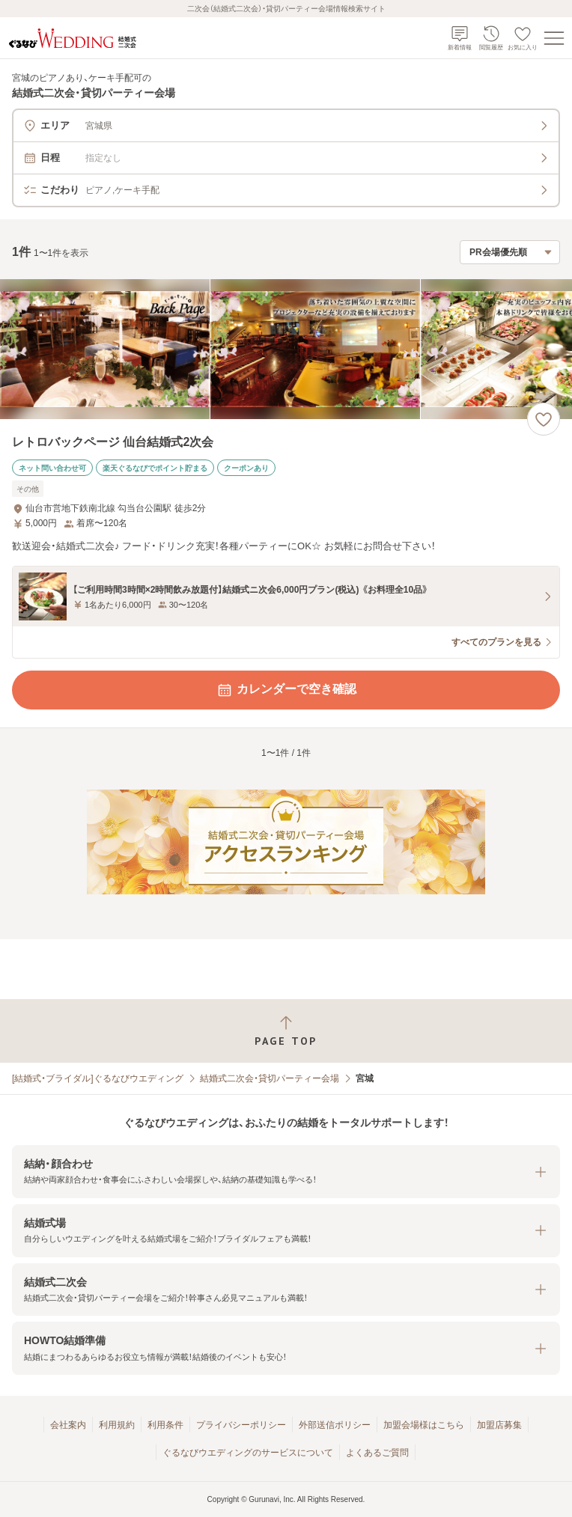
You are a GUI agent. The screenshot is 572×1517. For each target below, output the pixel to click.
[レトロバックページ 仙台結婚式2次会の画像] (286, 349)
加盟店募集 (499, 1425)
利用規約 (117, 1425)
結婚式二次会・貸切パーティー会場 (269, 1078)
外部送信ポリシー (335, 1425)
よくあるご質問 (377, 1452)
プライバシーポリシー (241, 1425)
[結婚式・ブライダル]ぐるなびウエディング (97, 1078)
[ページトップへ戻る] (286, 1031)
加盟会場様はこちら (423, 1425)
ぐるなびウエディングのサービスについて (247, 1452)
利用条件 (165, 1425)
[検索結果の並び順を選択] (510, 252)
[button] (286, 1171)
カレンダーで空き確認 (286, 690)
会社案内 (68, 1425)
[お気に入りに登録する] (543, 419)
